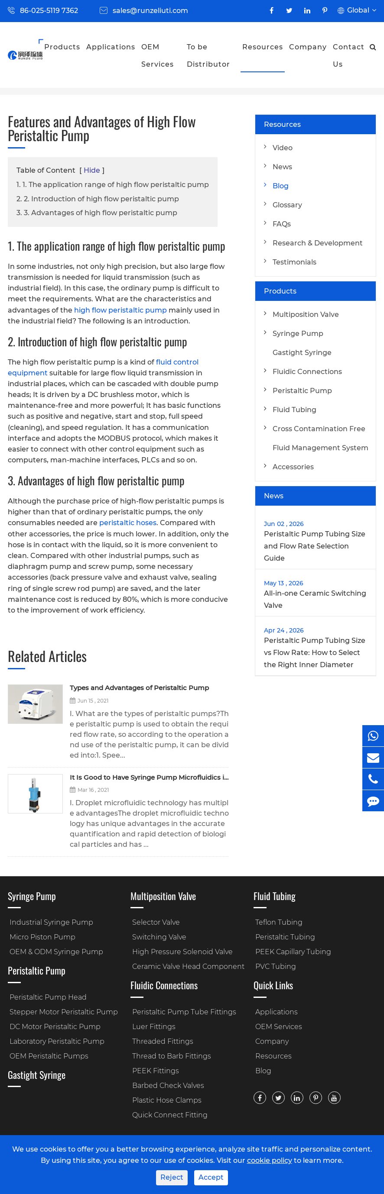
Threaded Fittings (162, 1041)
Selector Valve (156, 922)
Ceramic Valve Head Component (188, 966)
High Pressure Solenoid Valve (182, 952)
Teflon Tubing (279, 922)
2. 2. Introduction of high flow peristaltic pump (97, 199)
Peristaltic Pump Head (48, 997)
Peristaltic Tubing (285, 937)
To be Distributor (208, 55)
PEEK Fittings (155, 1071)
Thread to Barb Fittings (171, 1056)
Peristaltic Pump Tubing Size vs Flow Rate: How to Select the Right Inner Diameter (314, 652)
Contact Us (348, 55)
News (282, 167)
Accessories (293, 467)
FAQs (282, 224)
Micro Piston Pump (42, 937)
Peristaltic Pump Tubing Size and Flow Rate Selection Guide (314, 546)
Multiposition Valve (306, 314)
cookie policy (269, 1160)
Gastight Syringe (302, 353)
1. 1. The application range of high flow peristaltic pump (112, 185)
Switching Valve (159, 937)
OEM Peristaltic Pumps (49, 1056)
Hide (92, 170)
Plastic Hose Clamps (167, 1100)
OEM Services (157, 55)
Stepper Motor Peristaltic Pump (64, 1012)
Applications (110, 47)
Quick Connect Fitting (170, 1115)
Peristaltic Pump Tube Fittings (184, 1012)
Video (283, 148)
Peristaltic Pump (302, 391)
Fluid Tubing (294, 410)
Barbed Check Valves (168, 1085)
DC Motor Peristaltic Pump (55, 1027)
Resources (262, 47)
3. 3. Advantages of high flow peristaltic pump (96, 213)
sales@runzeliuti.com (150, 10)
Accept (211, 1177)
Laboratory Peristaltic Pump (57, 1041)
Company (308, 47)
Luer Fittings (154, 1027)
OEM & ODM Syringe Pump (56, 952)
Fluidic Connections (307, 372)
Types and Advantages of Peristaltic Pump (139, 688)
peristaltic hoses (127, 523)
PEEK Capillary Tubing (293, 952)
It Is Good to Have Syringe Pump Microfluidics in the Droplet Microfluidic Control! (149, 777)
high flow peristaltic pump (120, 310)
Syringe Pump (298, 333)
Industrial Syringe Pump (51, 922)
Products (62, 47)
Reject (171, 1177)
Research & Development (318, 243)
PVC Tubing (275, 966)
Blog (281, 186)
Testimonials (294, 262)
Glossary (287, 205)
